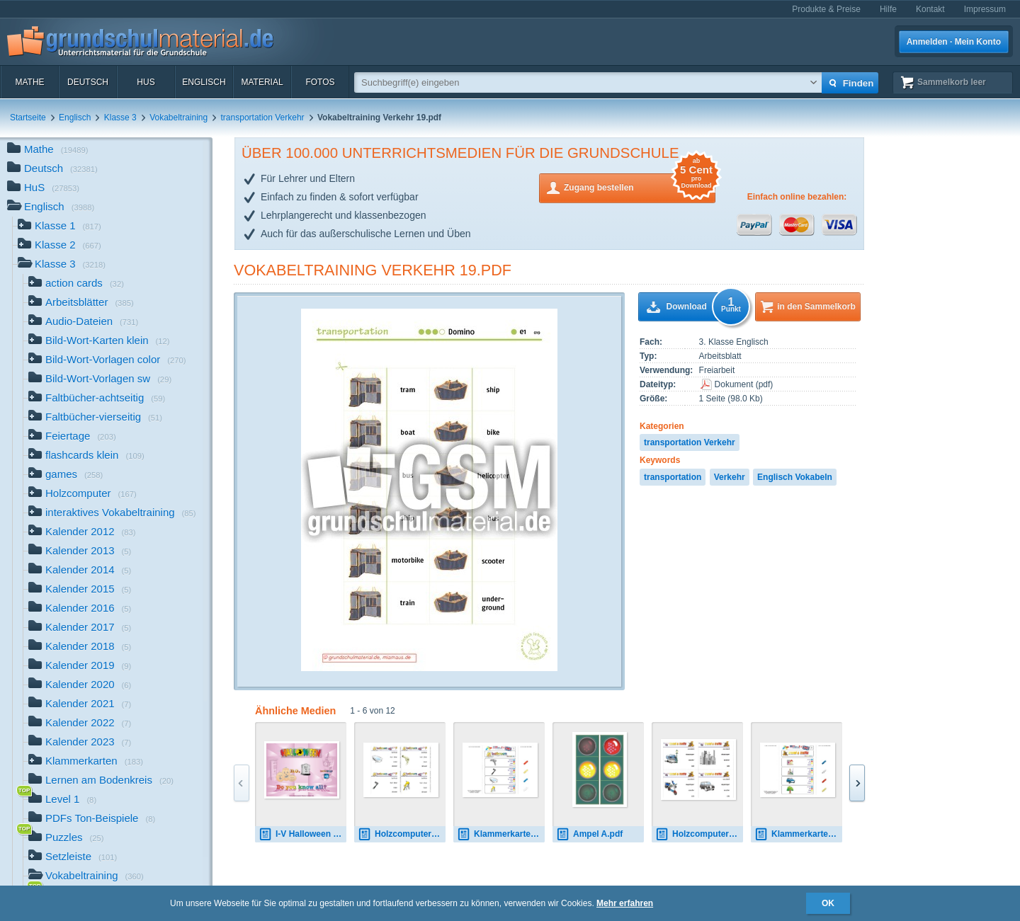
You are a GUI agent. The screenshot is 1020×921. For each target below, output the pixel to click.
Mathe (29, 82)
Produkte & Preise (826, 9)
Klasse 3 (120, 117)
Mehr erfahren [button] (624, 903)
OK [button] (828, 903)
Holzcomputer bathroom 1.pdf (402, 834)
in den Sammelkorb (816, 306)
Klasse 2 (59, 246)
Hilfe (888, 9)
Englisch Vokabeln (794, 477)
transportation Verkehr (263, 117)
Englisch (203, 82)
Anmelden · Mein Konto (954, 42)
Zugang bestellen (639, 186)
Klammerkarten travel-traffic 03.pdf (798, 834)
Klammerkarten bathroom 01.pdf (501, 834)
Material (262, 82)
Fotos (319, 82)
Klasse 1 (59, 227)
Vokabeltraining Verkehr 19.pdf (372, 270)
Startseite (28, 117)
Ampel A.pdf (589, 834)
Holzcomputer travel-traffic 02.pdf (699, 834)
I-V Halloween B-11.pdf (302, 834)
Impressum (985, 9)
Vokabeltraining (178, 117)
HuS (145, 82)
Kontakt (930, 9)
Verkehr (729, 477)
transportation (672, 477)
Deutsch (87, 82)
